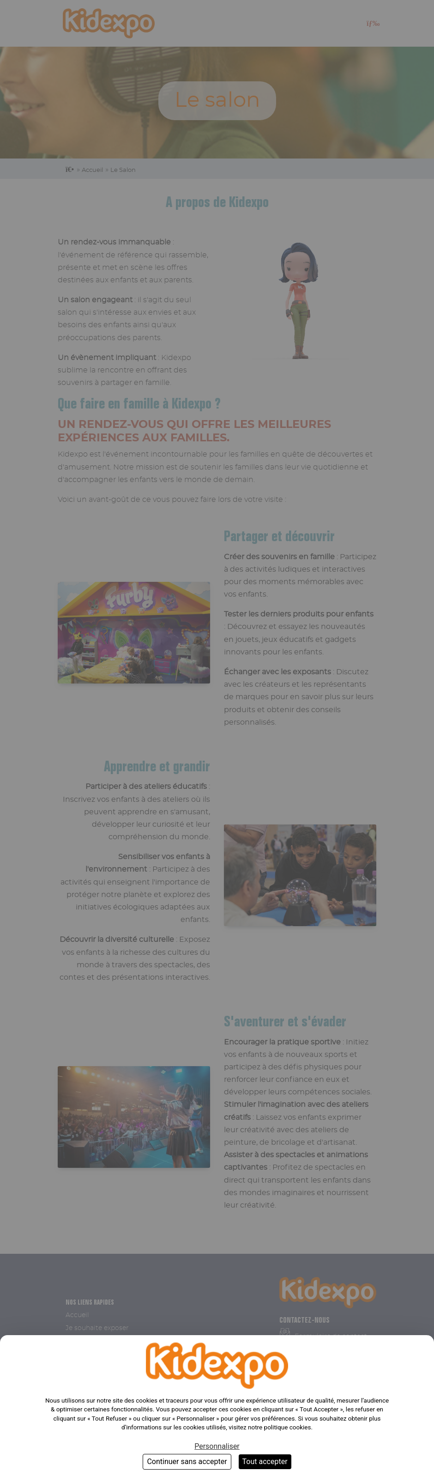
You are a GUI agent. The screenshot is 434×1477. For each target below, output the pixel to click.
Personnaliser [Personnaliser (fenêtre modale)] (217, 1446)
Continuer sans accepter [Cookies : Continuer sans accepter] (187, 1461)
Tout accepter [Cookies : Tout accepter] (265, 1461)
